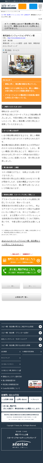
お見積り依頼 (8, 399)
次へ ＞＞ (32, 286)
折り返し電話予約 (21, 407)
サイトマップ (5, 358)
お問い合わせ (22, 399)
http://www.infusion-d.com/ (16, 38)
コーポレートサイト (7, 364)
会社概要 (4, 351)
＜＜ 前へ (10, 286)
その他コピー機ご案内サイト (10, 370)
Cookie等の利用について (11, 388)
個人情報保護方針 (9, 380)
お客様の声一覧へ (21, 297)
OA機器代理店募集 (28, 351)
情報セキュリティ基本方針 (12, 376)
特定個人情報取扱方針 (11, 384)
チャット (35, 399)
